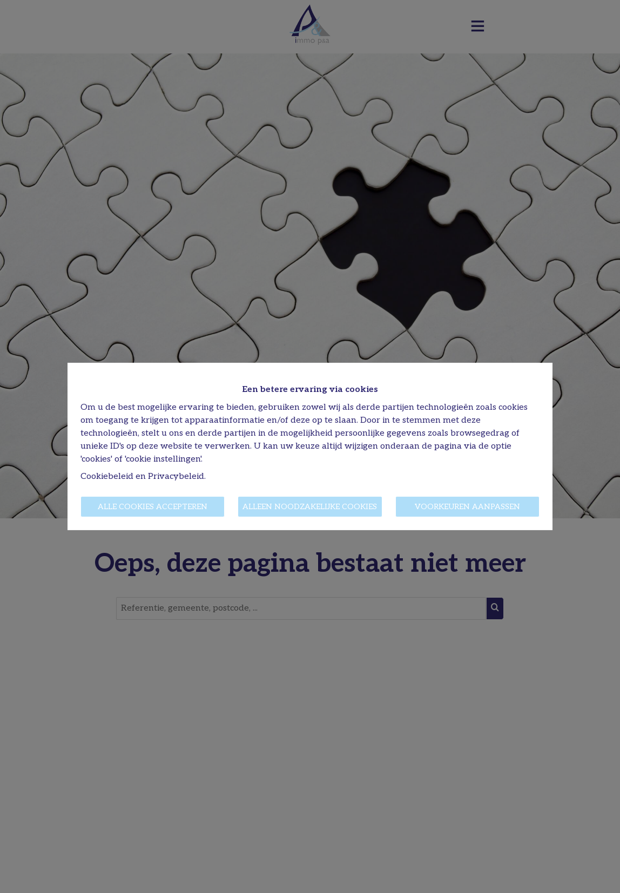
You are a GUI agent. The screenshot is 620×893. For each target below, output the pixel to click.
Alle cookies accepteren (152, 506)
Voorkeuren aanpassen (467, 506)
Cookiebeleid (106, 476)
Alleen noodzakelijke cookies (309, 506)
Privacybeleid (176, 476)
